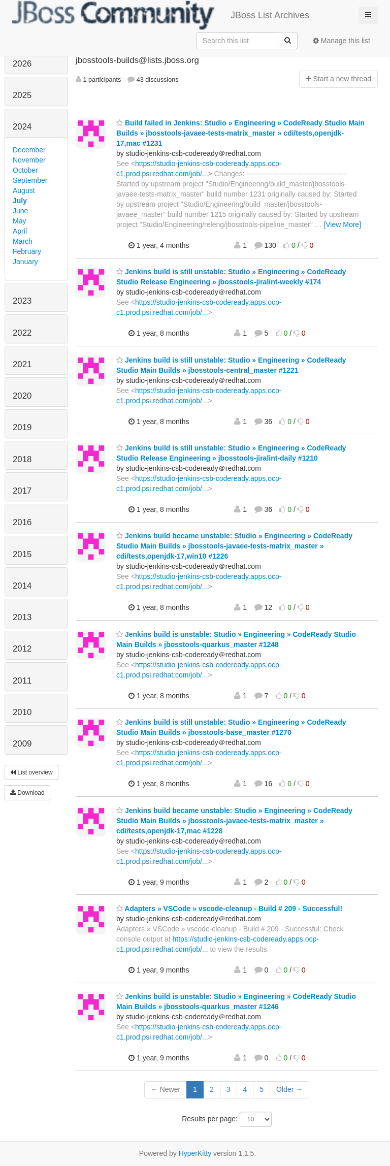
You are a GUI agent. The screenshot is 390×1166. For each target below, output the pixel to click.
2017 (22, 491)
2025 (22, 95)
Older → (289, 1089)
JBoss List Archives (160, 15)
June (20, 211)
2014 (22, 586)
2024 (22, 127)
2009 (22, 744)
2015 (22, 554)
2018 (22, 459)
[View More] (342, 224)
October (25, 170)
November (29, 160)
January (25, 261)
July (20, 201)
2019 (22, 427)
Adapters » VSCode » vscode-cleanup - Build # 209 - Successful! (229, 908)
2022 (22, 333)
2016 (22, 522)
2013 (22, 617)
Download (27, 792)
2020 (22, 396)
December (29, 150)
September (30, 180)
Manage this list (341, 41)
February (27, 251)
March (22, 241)
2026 (22, 64)
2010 (22, 712)
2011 (22, 681)
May (19, 221)
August (24, 190)
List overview (31, 772)
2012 (22, 649)
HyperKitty (195, 1153)
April (20, 231)
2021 (22, 364)
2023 (22, 301)
